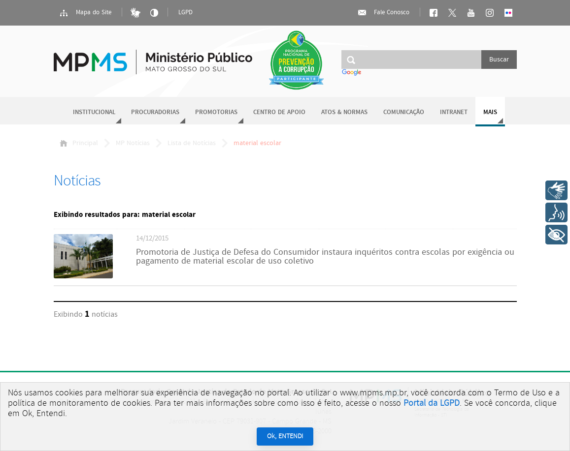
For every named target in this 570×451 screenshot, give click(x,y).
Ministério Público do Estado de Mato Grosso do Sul (153, 56)
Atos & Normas (344, 112)
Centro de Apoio (279, 112)
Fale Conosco (383, 13)
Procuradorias (155, 112)
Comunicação (403, 112)
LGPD (185, 12)
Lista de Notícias (192, 143)
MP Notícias (133, 143)
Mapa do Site (85, 13)
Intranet (454, 112)
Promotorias (216, 112)
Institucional (94, 112)
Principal (79, 143)
